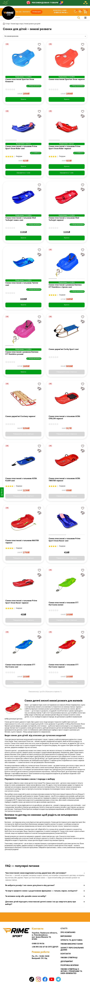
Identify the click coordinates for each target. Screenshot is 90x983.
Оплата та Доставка (71, 940)
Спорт (8, 24)
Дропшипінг (67, 962)
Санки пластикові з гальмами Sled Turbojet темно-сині (20, 219)
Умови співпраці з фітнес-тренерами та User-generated (71, 971)
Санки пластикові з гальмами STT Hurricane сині (20, 666)
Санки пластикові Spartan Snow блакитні (19, 81)
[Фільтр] (2, 492)
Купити (23, 99)
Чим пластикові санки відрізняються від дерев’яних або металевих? (35, 873)
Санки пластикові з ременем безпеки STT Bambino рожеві (21, 353)
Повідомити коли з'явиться (66, 372)
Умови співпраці (69, 958)
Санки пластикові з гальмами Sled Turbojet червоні (64, 219)
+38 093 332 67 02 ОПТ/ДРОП (45, 947)
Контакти (26, 12)
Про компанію (68, 933)
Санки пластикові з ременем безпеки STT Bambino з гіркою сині (65, 286)
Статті (64, 929)
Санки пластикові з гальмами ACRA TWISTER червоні (64, 480)
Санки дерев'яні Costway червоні (20, 417)
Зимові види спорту (17, 24)
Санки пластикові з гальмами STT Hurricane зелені (63, 604)
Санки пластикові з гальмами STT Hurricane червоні (63, 666)
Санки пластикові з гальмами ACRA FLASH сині (21, 480)
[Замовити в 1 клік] (23, 173)
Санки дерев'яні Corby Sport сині (64, 350)
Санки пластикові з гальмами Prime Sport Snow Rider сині (21, 148)
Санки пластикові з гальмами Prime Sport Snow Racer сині (64, 540)
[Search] (46, 18)
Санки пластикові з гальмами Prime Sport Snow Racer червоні (21, 602)
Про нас (19, 12)
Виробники (66, 936)
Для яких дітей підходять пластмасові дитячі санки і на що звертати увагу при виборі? (40, 903)
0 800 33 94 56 (60, 13)
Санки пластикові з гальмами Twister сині (21, 284)
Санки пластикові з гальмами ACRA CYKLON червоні (64, 418)
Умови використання (72, 944)
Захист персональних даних (72, 949)
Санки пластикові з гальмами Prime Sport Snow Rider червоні (64, 148)
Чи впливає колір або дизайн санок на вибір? (25, 896)
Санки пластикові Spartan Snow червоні (67, 80)
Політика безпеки (70, 965)
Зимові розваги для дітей (32, 24)
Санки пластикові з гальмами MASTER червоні (22, 542)
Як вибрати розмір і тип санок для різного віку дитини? (30, 885)
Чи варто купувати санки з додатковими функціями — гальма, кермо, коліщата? (41, 891)
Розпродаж (36, 12)
